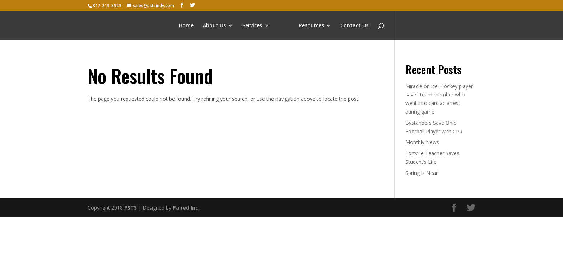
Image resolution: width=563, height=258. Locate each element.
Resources (311, 26)
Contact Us (354, 26)
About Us (214, 26)
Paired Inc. (186, 207)
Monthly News (422, 142)
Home (186, 26)
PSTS (130, 207)
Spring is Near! (422, 172)
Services (252, 26)
